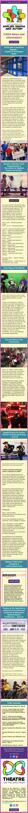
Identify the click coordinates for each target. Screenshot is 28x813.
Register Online (14, 200)
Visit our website (14, 809)
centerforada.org (7, 802)
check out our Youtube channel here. (13, 332)
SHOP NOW (14, 581)
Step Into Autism (11, 723)
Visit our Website (14, 42)
